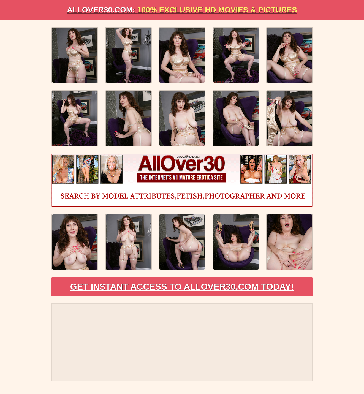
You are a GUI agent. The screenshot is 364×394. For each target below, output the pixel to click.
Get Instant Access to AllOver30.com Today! (182, 287)
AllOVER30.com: (182, 10)
